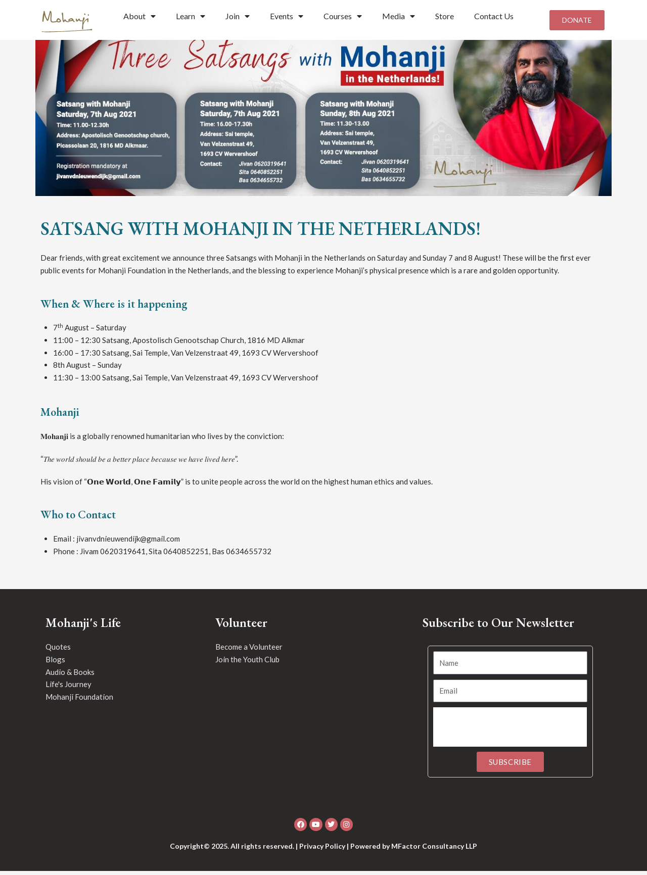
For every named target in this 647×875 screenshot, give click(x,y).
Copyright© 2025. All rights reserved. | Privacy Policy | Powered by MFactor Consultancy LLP (323, 850)
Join (237, 16)
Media (398, 16)
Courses (343, 16)
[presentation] (510, 731)
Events (286, 16)
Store (444, 16)
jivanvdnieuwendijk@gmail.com (128, 542)
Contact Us (494, 16)
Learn (190, 16)
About (139, 16)
